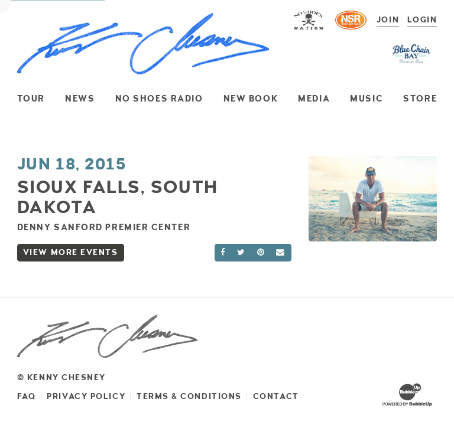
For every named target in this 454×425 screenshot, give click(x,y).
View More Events (70, 252)
